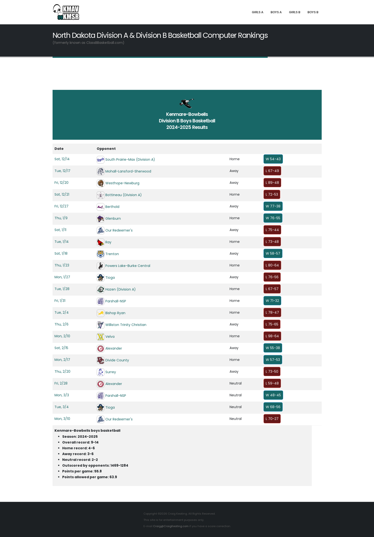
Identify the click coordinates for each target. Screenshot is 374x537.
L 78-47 (272, 312)
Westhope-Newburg (122, 183)
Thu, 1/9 (61, 218)
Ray (108, 242)
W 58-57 (273, 253)
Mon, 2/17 (62, 359)
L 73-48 (272, 241)
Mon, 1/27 (62, 277)
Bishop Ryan (115, 313)
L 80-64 (272, 265)
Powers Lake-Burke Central (127, 265)
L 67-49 (272, 170)
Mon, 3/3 (61, 395)
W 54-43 (273, 159)
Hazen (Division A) (120, 289)
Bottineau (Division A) (123, 194)
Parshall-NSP (115, 301)
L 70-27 (272, 418)
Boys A (276, 12)
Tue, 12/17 (62, 170)
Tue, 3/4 (61, 406)
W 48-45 (273, 395)
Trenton (112, 254)
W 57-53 (273, 359)
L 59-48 (272, 383)
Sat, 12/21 (61, 194)
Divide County (117, 360)
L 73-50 (272, 371)
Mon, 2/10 (62, 336)
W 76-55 (273, 218)
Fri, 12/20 (61, 182)
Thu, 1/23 (61, 265)
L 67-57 (272, 288)
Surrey (110, 372)
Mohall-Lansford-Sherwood (128, 171)
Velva (110, 336)
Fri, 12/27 (61, 206)
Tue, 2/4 (61, 312)
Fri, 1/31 (59, 300)
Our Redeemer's (119, 230)
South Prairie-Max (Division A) (130, 159)
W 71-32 (272, 300)
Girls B (294, 12)
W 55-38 (273, 347)
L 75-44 (272, 229)
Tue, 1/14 (61, 241)
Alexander (113, 348)
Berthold (112, 206)
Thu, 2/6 (61, 324)
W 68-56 (273, 406)
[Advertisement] (187, 77)
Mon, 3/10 (62, 418)
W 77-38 (273, 206)
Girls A (257, 12)
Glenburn (113, 218)
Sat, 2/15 (61, 347)
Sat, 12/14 (62, 159)
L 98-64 (272, 336)
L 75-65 (272, 324)
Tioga (110, 277)
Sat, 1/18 (61, 253)
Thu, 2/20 (62, 371)
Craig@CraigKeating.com (171, 526)
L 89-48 (272, 182)
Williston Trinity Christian (125, 324)
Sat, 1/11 (60, 229)
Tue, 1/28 (61, 288)
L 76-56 (272, 277)
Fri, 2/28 (61, 383)
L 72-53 (272, 194)
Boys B (312, 12)
